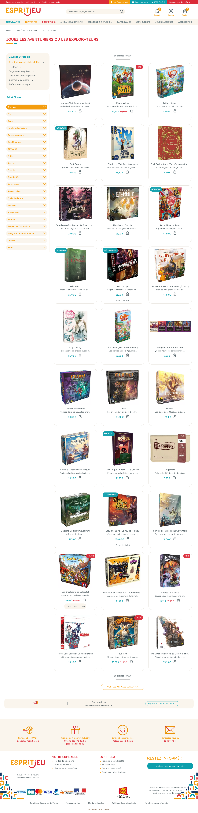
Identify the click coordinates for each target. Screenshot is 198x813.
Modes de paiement (64, 758)
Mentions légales (96, 803)
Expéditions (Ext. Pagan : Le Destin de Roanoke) (75, 225)
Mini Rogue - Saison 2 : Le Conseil (123, 469)
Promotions (49, 22)
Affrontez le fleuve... (75, 534)
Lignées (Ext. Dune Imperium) (75, 103)
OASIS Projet (92, 810)
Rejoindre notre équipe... (113, 769)
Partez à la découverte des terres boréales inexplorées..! (86, 473)
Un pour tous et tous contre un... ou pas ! (126, 657)
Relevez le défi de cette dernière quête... (173, 473)
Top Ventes (31, 22)
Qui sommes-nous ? (111, 765)
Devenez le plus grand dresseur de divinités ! (127, 228)
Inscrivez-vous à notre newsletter (170, 763)
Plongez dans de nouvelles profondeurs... (78, 412)
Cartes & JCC (124, 22)
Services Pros (108, 761)
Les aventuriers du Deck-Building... (123, 412)
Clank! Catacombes (75, 408)
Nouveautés (13, 22)
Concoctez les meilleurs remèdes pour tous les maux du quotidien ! (90, 595)
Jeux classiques (164, 22)
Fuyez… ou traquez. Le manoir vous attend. (127, 289)
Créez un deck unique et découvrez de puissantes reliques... (134, 534)
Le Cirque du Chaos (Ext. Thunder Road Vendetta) (122, 592)
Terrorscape (123, 286)
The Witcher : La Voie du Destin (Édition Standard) (170, 653)
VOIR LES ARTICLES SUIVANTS (122, 687)
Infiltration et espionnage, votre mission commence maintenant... (89, 657)
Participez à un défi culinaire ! (170, 106)
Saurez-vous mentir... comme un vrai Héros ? (175, 596)
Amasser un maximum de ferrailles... (124, 596)
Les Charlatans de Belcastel (75, 592)
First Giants (75, 164)
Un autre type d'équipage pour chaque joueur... (176, 167)
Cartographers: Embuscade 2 (170, 347)
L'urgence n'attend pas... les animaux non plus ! (176, 228)
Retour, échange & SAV (65, 765)
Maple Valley (122, 103)
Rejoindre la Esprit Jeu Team (162, 699)
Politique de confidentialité (125, 803)
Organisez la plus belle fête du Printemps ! (126, 106)
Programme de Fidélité (112, 758)
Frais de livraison (62, 761)
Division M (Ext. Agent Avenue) (123, 164)
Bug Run (123, 653)
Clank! (123, 408)
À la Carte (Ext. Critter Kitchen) (123, 347)
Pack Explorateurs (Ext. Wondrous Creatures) (170, 164)
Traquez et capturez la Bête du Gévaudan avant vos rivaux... (88, 289)
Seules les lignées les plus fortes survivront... (80, 106)
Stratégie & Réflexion (100, 22)
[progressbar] (123, 59)
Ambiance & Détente (72, 22)
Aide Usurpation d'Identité (159, 803)
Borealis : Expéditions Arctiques (75, 469)
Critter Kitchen (170, 103)
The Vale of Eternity (123, 225)
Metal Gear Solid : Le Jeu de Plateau (75, 653)
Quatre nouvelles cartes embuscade (171, 351)
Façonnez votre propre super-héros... (77, 351)
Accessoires (185, 22)
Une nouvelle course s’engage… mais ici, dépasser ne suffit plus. (136, 167)
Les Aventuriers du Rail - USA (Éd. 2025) (170, 286)
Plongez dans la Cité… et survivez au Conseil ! (127, 473)
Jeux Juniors (143, 22)
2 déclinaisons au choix (75, 606)
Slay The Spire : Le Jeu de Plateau (122, 530)
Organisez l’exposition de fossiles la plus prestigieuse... (85, 167)
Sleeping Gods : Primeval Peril (75, 530)
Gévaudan (75, 286)
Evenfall (170, 408)
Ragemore (170, 469)
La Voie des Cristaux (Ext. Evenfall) (170, 530)
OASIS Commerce (104, 810)
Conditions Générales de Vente (41, 803)
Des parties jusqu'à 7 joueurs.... (123, 351)
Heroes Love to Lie (170, 592)
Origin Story (75, 347)
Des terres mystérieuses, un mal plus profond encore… (85, 228)
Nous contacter (71, 803)
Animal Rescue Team (170, 225)
